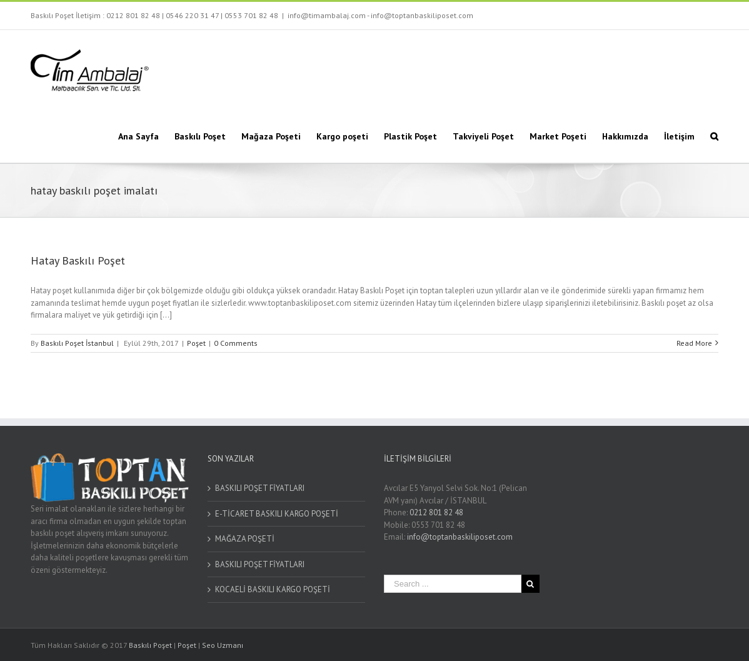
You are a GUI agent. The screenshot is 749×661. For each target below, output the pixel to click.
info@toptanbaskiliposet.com (460, 537)
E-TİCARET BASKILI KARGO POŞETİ (276, 513)
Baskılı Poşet (150, 645)
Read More (694, 343)
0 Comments (236, 343)
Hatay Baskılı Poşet (78, 260)
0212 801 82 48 (133, 15)
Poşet (196, 343)
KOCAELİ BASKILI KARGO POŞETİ (272, 589)
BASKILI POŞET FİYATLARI (259, 488)
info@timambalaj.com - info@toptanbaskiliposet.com (380, 15)
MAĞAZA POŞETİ (244, 538)
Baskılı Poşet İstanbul (77, 343)
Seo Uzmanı (222, 645)
